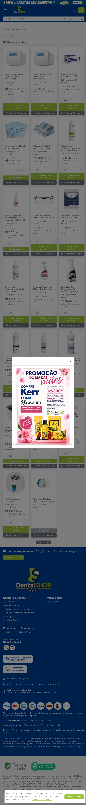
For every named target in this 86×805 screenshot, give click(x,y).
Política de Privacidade (42, 800)
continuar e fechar (74, 797)
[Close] (70, 361)
